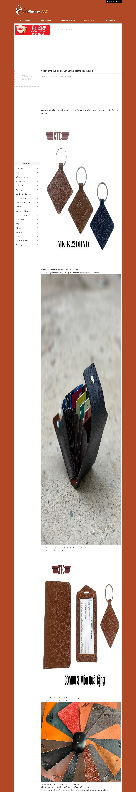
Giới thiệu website (27, 241)
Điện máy (27, 190)
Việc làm (27, 228)
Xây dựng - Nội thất (27, 198)
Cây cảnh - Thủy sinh (27, 211)
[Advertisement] (90, 10)
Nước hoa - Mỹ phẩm (27, 173)
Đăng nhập (110, 1)
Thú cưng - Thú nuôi (27, 215)
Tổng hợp (27, 245)
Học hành (27, 232)
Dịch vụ (27, 236)
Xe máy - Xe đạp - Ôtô (27, 202)
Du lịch (27, 224)
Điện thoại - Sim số (27, 177)
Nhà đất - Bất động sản (27, 194)
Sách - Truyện (27, 219)
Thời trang (27, 168)
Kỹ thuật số (27, 185)
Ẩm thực (27, 207)
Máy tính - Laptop (27, 181)
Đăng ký (118, 1)
